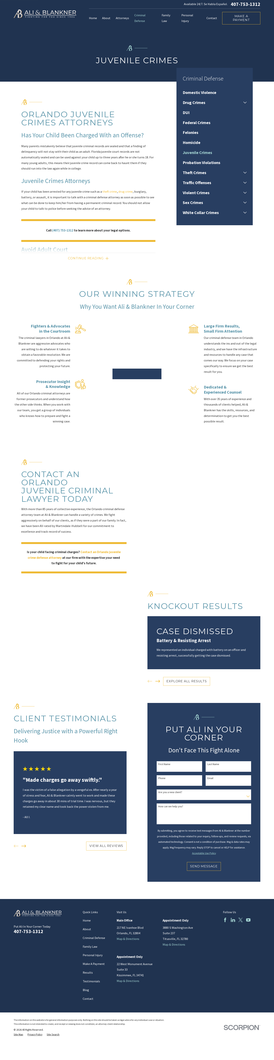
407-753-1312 (245, 4)
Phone (166, 778)
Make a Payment (241, 18)
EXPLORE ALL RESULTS (191, 681)
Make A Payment (94, 964)
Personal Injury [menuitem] (187, 18)
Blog (86, 990)
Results (88, 973)
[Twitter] (240, 920)
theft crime (109, 192)
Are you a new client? (174, 792)
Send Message (208, 866)
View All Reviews (110, 846)
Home (87, 920)
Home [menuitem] (93, 18)
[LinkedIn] (233, 920)
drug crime (125, 192)
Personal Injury (93, 955)
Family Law (90, 947)
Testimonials (91, 981)
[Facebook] (225, 920)
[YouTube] (248, 920)
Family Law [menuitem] (166, 18)
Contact (88, 999)
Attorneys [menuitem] (122, 18)
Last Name (217, 764)
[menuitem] (215, 93)
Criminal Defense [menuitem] (140, 18)
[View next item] (162, 681)
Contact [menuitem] (211, 18)
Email (214, 778)
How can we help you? (174, 806)
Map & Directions (128, 939)
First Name (168, 764)
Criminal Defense (94, 938)
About (87, 929)
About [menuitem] (106, 18)
